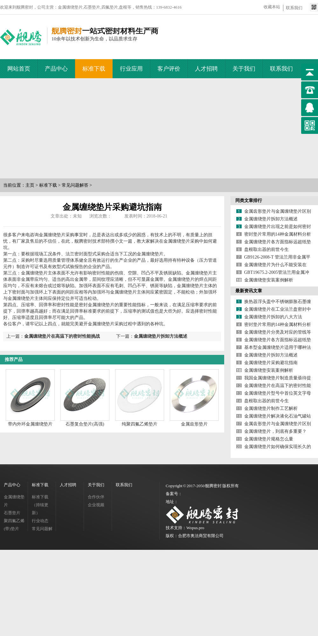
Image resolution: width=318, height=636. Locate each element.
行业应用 (131, 69)
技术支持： (176, 527)
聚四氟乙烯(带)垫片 (14, 524)
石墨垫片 (12, 512)
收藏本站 (272, 6)
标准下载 (93, 69)
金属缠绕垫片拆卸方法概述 (160, 336)
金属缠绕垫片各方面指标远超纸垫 (277, 241)
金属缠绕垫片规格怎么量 (268, 439)
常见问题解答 (75, 185)
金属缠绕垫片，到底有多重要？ (275, 431)
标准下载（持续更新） (40, 504)
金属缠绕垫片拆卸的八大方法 (273, 317)
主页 (29, 185)
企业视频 (96, 504)
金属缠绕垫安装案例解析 (268, 280)
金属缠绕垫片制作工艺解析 (271, 408)
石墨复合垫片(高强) (85, 424)
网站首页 (18, 69)
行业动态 (40, 520)
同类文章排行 (248, 200)
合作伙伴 (96, 496)
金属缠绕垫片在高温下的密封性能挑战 (62, 336)
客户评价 (168, 69)
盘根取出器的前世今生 (266, 249)
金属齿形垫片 (194, 424)
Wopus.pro (195, 527)
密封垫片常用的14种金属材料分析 (277, 234)
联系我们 (294, 7)
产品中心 (56, 69)
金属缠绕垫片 (14, 500)
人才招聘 (206, 69)
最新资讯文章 (248, 290)
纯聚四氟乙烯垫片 (139, 424)
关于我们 (243, 69)
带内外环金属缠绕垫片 (30, 424)
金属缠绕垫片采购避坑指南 (271, 362)
